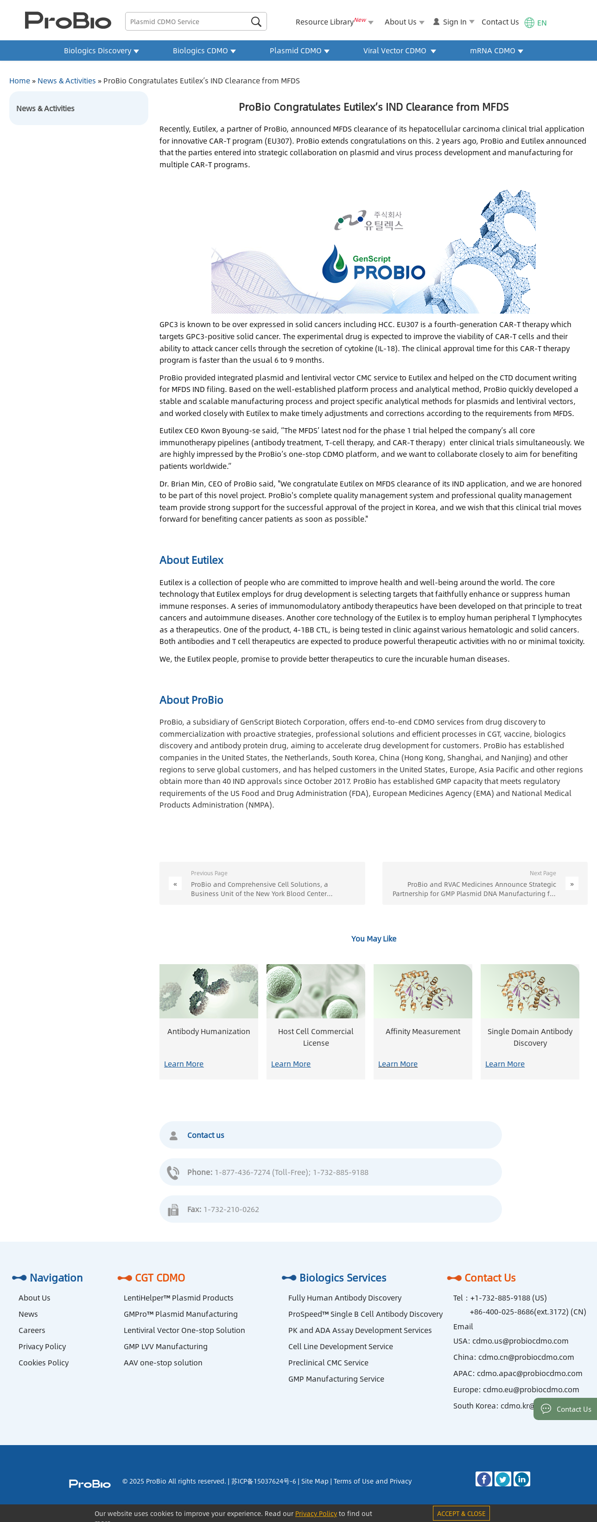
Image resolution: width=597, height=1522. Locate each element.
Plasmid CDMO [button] (300, 50)
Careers (32, 1330)
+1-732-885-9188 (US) (508, 1297)
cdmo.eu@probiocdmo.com (531, 1389)
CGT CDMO (149, 1277)
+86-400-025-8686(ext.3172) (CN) (528, 1311)
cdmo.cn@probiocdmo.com (526, 1357)
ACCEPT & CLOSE (461, 1513)
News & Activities (67, 80)
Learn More (183, 1063)
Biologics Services (333, 1277)
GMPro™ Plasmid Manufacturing (181, 1314)
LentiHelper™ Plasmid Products (179, 1297)
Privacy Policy (42, 1346)
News (28, 1314)
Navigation (46, 1277)
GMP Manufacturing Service (336, 1378)
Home (19, 80)
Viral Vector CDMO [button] (399, 50)
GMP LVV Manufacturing (166, 1346)
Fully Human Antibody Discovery (344, 1297)
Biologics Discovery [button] (101, 50)
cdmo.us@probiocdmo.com (520, 1340)
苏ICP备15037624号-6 (263, 1481)
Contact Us (500, 21)
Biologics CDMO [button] (204, 50)
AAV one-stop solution (163, 1362)
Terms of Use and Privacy (373, 1481)
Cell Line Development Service (340, 1346)
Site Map (315, 1481)
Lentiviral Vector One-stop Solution (184, 1330)
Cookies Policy (44, 1362)
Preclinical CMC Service (328, 1362)
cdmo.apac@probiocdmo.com (530, 1373)
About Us (35, 1297)
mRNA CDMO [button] (496, 50)
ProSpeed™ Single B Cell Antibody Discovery (365, 1314)
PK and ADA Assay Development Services (360, 1330)
